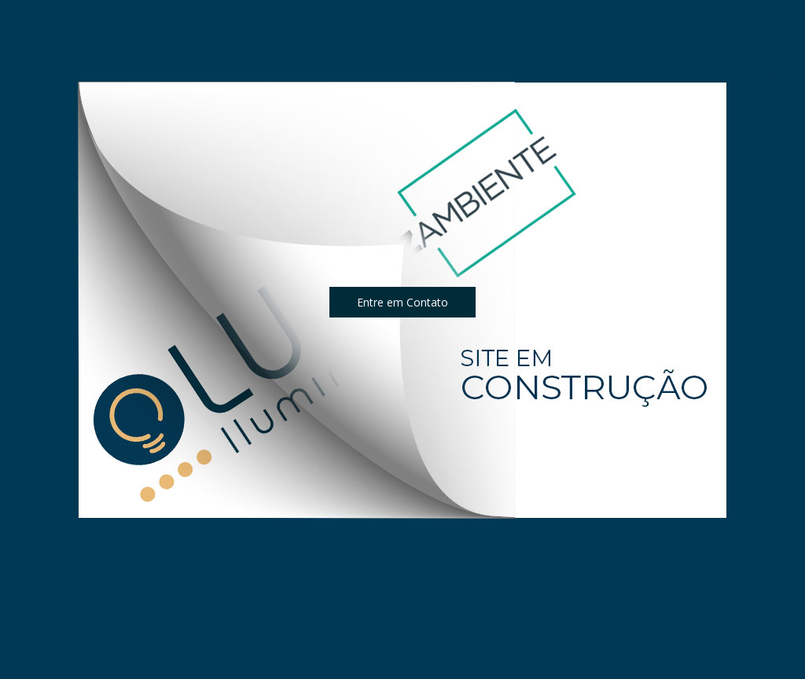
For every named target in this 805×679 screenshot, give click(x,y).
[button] (402, 302)
